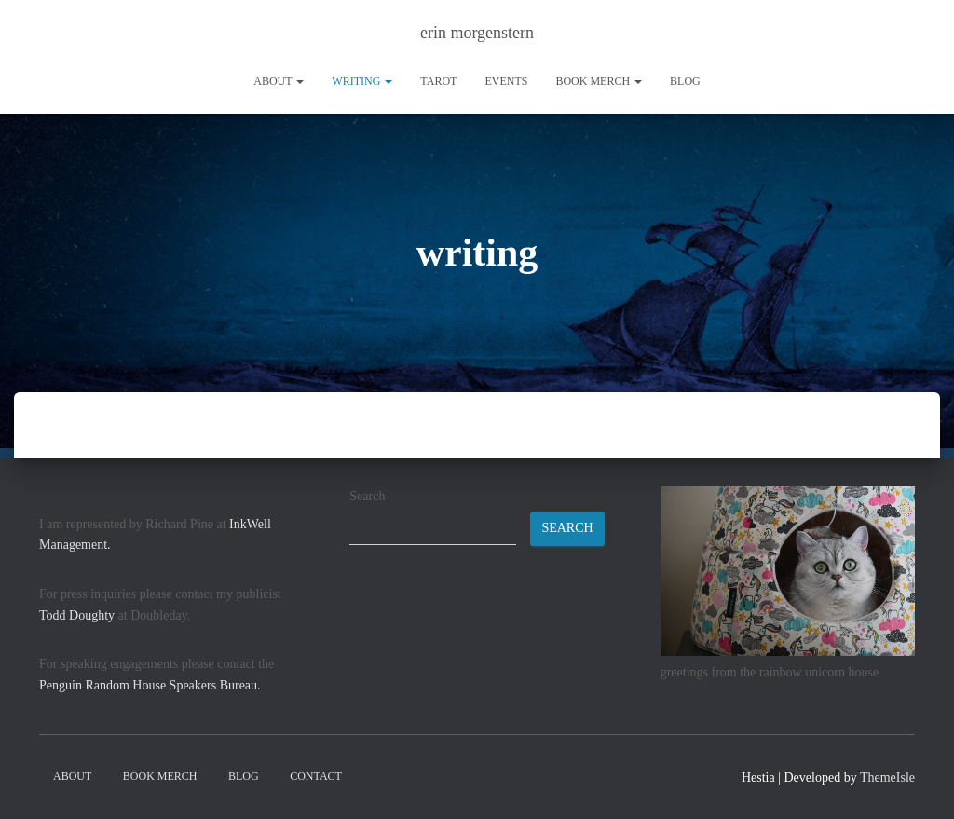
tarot (438, 81)
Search (367, 496)
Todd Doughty (77, 615)
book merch (598, 81)
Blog (685, 81)
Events (505, 81)
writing (362, 81)
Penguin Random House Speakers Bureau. (150, 685)
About (278, 81)
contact (316, 776)
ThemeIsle (887, 778)
